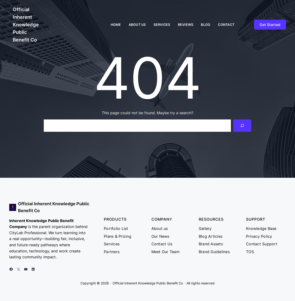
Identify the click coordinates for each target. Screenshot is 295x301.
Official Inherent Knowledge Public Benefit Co (26, 25)
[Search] (242, 125)
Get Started (270, 24)
